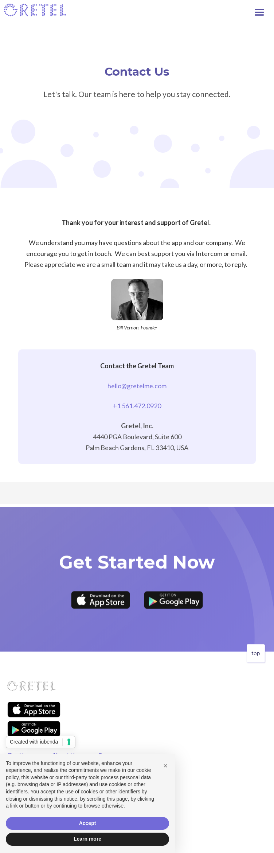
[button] (263, 11)
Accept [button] (87, 823)
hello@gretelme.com (137, 386)
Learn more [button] (87, 839)
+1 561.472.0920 (137, 406)
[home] (35, 10)
